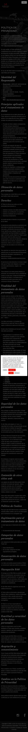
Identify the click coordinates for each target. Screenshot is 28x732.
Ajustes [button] (5, 369)
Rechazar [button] (17, 373)
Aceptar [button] (11, 373)
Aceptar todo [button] (12, 369)
